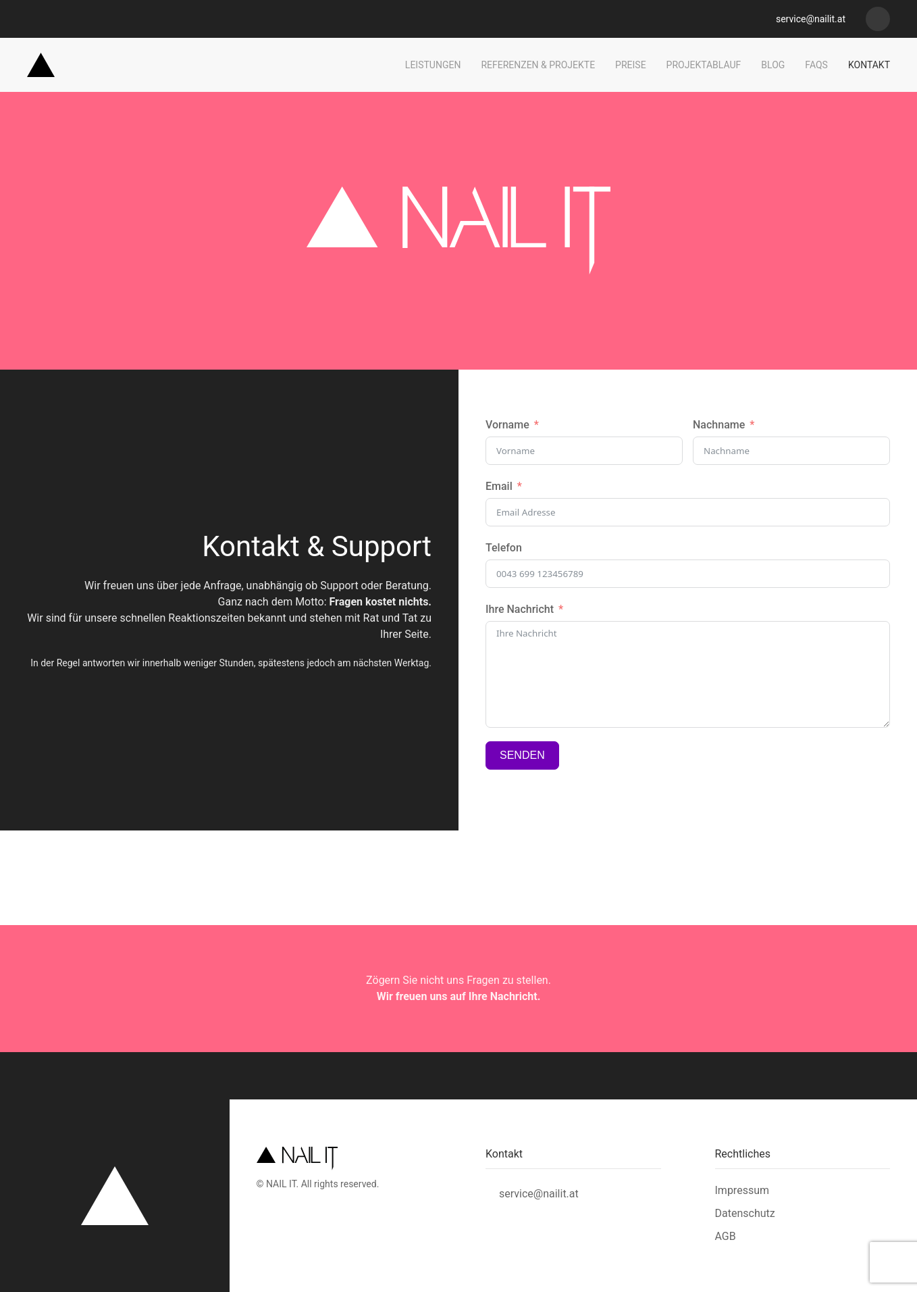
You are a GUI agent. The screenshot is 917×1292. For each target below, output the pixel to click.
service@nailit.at (809, 19)
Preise (630, 64)
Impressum (742, 1190)
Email (499, 486)
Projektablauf (703, 64)
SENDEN (522, 755)
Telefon (504, 547)
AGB (725, 1236)
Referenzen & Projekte (538, 64)
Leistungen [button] (433, 64)
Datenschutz (745, 1213)
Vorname (507, 424)
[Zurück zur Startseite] (41, 65)
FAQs (816, 64)
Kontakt (869, 64)
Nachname (719, 424)
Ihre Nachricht (520, 609)
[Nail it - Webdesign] (878, 19)
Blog (773, 64)
